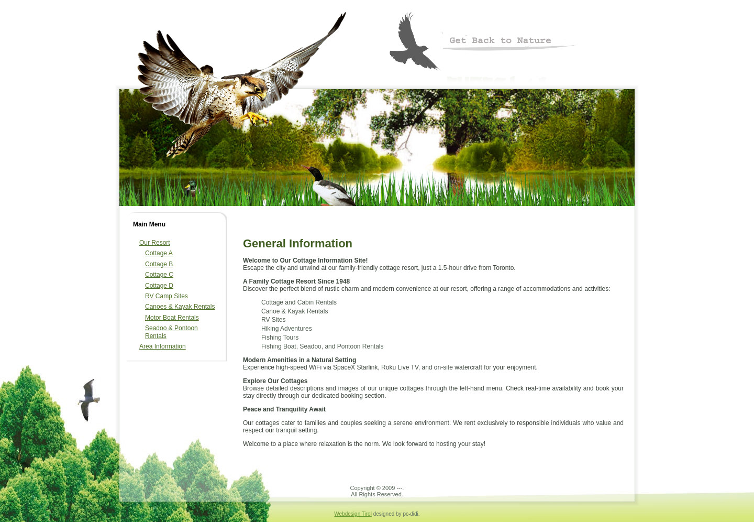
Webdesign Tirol (353, 514)
